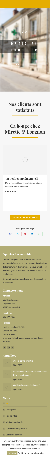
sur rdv (8, 338)
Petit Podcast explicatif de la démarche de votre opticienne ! (30, 373)
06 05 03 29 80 (9, 317)
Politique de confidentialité (31, 453)
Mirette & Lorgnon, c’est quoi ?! (26, 385)
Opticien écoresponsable (16, 428)
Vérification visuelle (14, 422)
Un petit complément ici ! (21, 178)
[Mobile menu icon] (44, 4)
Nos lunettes (11, 416)
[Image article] (7, 363)
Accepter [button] (12, 453)
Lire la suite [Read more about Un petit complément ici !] (11, 191)
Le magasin (11, 409)
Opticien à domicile (14, 435)
